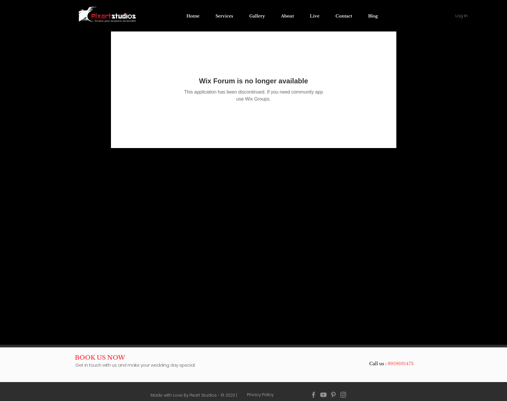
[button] (315, 16)
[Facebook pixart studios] (313, 395)
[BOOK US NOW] (100, 357)
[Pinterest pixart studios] (333, 395)
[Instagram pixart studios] (343, 395)
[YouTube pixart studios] (323, 395)
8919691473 (401, 363)
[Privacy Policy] (260, 395)
